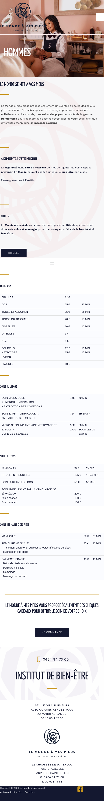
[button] (52, 263)
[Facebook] (80, 789)
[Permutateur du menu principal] (100, 17)
